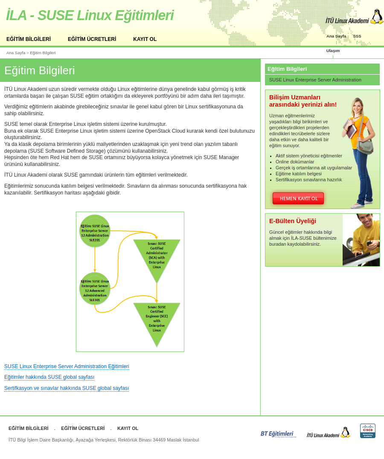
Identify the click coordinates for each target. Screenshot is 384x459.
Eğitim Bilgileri (42, 52)
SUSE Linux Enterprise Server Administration (315, 79)
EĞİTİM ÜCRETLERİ (92, 39)
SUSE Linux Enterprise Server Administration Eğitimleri (66, 366)
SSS (357, 36)
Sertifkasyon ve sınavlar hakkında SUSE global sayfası (66, 388)
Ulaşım (333, 50)
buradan (277, 244)
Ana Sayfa (336, 36)
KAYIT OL (145, 39)
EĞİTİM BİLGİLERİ (28, 39)
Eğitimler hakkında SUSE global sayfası (49, 377)
